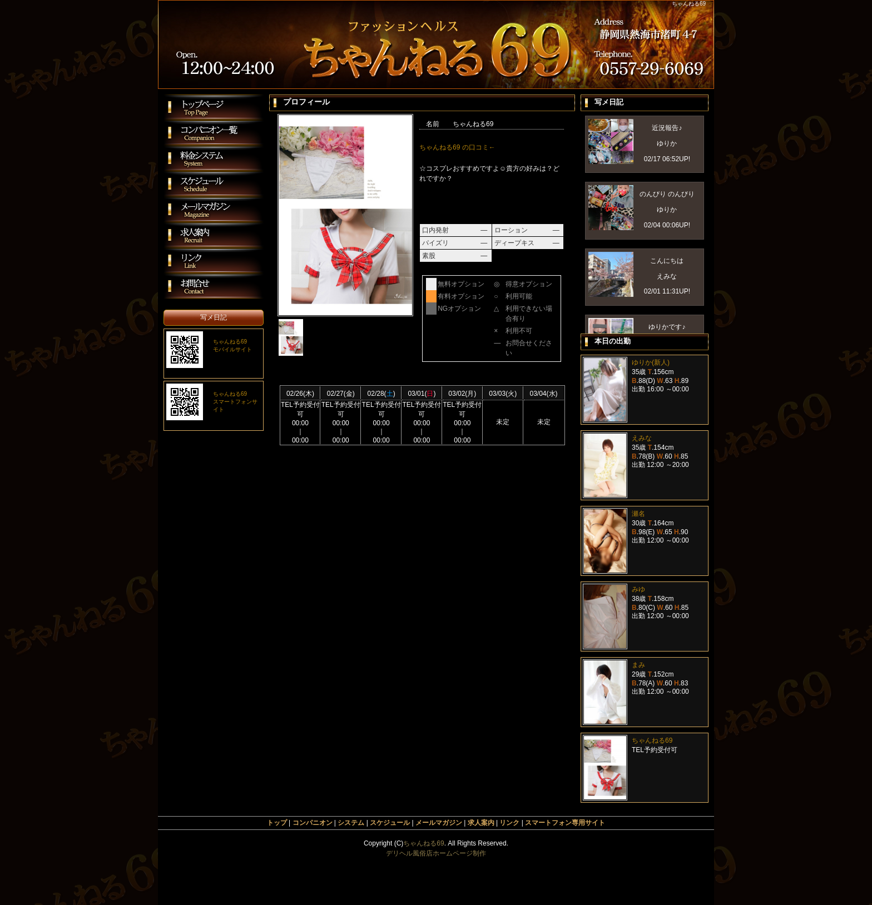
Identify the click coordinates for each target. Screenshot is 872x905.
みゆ (638, 589)
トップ (277, 823)
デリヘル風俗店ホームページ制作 (436, 853)
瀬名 (638, 514)
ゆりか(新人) (651, 362)
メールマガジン (438, 823)
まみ (638, 665)
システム (351, 823)
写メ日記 (213, 317)
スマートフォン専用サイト (565, 823)
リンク (509, 823)
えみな (642, 438)
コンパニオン (313, 823)
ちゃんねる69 (652, 740)
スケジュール (390, 823)
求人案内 (481, 823)
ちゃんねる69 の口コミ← (457, 147)
